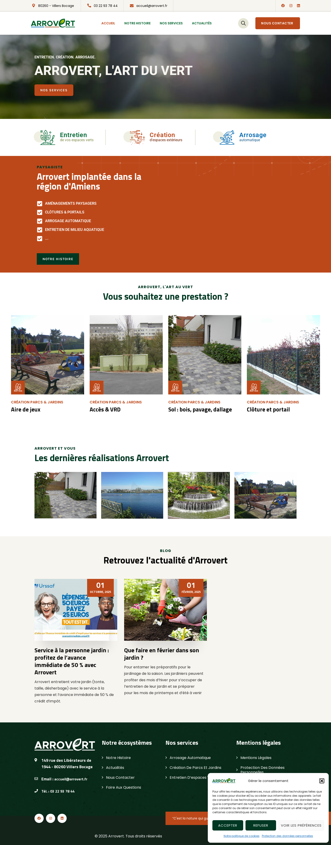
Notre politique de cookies (242, 836)
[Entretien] (47, 137)
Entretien (73, 135)
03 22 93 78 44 (106, 5)
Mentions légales (255, 757)
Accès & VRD (105, 409)
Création (162, 135)
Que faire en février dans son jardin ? (161, 654)
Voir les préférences (301, 825)
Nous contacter (277, 23)
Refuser (260, 825)
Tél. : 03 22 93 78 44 (57, 791)
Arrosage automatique (190, 757)
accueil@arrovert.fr (151, 5)
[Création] (137, 137)
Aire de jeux (24, 409)
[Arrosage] (227, 137)
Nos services (171, 23)
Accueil (108, 23)
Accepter (227, 825)
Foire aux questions (123, 787)
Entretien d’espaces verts (193, 777)
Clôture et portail (267, 409)
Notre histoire (137, 23)
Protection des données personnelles (287, 836)
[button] (322, 781)
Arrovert (116, 836)
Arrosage (253, 135)
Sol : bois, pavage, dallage (198, 409)
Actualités (202, 23)
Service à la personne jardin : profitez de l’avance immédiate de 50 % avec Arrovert (71, 661)
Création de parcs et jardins (195, 767)
